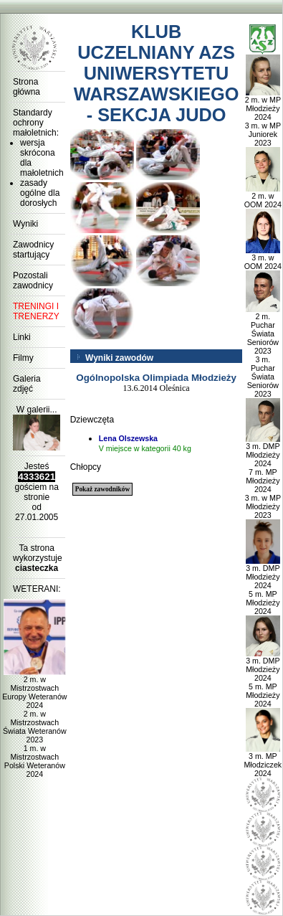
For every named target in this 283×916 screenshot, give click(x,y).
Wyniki (25, 224)
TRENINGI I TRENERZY (36, 311)
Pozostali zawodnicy (33, 280)
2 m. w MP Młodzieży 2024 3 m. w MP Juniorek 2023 (263, 117)
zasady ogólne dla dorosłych (39, 193)
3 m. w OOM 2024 (263, 258)
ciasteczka (36, 568)
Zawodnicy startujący (33, 250)
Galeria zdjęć (27, 384)
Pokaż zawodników (102, 489)
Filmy (23, 358)
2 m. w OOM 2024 (263, 196)
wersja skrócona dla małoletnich (40, 158)
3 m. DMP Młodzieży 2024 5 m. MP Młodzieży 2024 (263, 586)
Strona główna (26, 87)
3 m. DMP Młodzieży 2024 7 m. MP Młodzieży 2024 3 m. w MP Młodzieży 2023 (263, 477)
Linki (22, 337)
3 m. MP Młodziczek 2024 (263, 761)
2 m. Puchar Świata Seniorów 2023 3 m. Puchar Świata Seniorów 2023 (263, 351)
